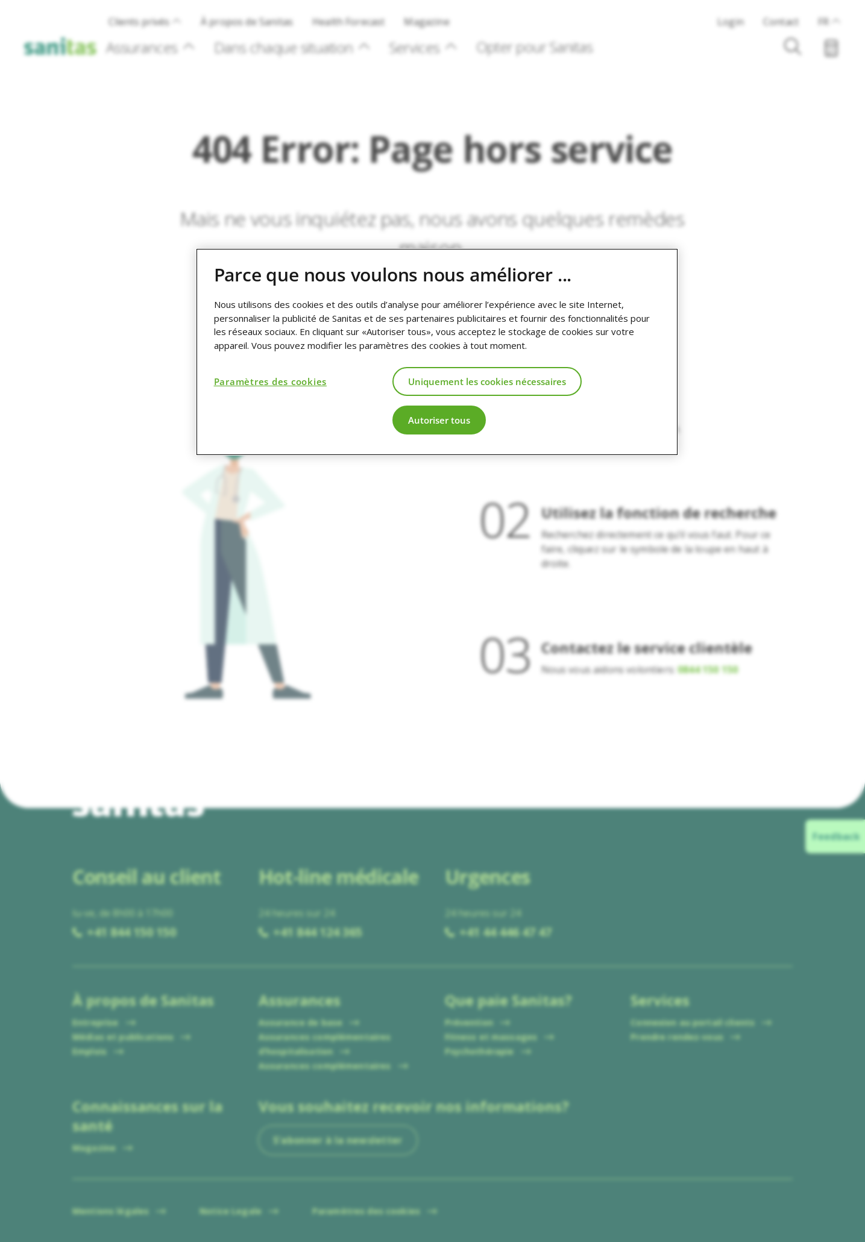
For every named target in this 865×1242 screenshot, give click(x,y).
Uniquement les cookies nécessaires (487, 381)
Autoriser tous (439, 420)
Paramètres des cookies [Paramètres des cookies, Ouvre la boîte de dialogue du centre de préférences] (270, 381)
